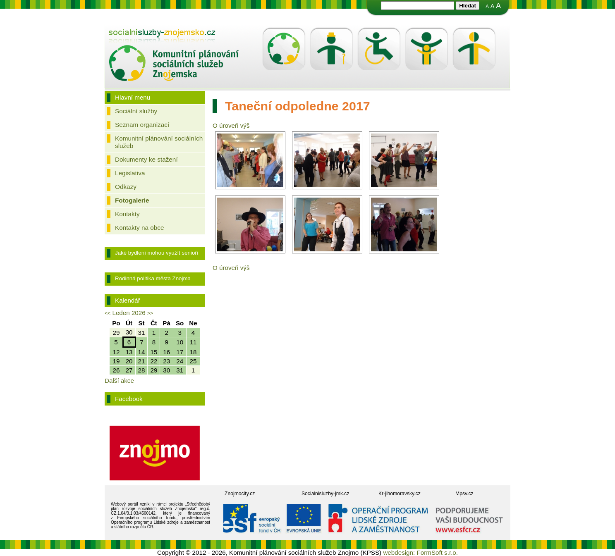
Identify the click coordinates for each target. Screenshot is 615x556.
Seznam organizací (142, 124)
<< (107, 313)
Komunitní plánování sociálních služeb (159, 142)
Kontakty (127, 213)
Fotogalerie (132, 200)
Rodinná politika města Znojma (153, 278)
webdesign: (399, 552)
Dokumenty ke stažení (146, 159)
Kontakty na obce (139, 227)
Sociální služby (136, 111)
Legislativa (130, 173)
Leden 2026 (128, 312)
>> (150, 313)
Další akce (119, 380)
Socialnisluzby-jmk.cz (325, 493)
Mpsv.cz (464, 493)
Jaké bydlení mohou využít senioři (156, 253)
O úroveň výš (231, 125)
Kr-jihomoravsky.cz (399, 493)
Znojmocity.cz (240, 493)
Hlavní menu (132, 97)
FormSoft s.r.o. (437, 552)
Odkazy (125, 186)
